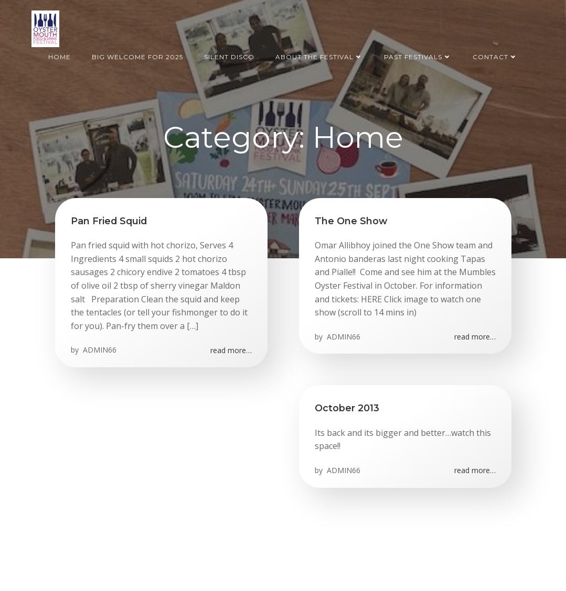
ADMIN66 (98, 350)
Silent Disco (229, 57)
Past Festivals (418, 57)
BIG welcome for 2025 (137, 57)
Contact (495, 57)
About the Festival (319, 57)
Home (59, 57)
